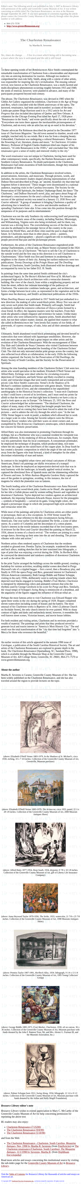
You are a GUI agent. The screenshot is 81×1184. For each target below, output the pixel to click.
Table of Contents (17, 1174)
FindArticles (64, 1146)
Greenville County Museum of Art (45, 1163)
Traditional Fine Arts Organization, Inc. (23, 1181)
